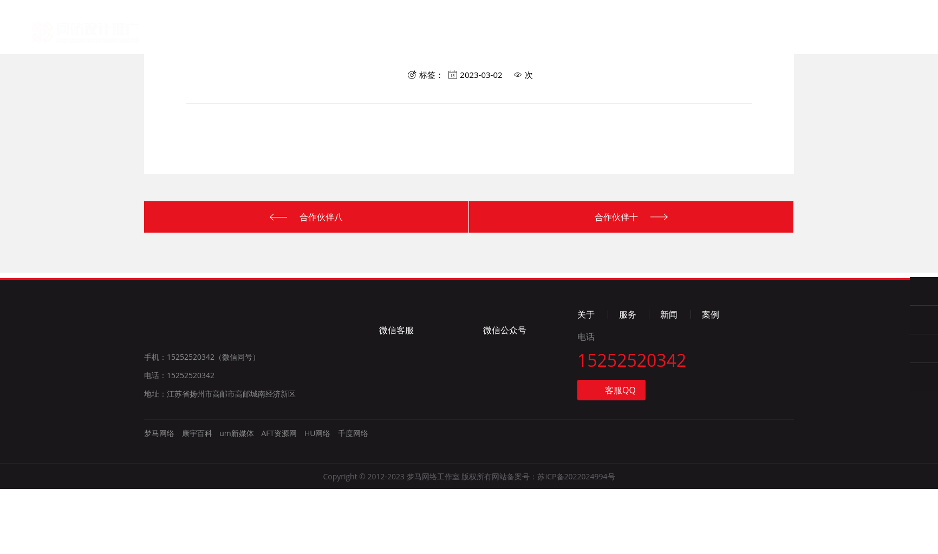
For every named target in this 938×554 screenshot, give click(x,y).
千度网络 (353, 498)
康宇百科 (197, 498)
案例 (506, 38)
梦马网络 (90, 27)
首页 (293, 33)
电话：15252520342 (179, 440)
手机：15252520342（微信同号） (202, 422)
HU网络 (317, 498)
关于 (346, 33)
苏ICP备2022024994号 (576, 541)
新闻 (453, 36)
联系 (560, 39)
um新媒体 (236, 498)
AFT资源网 (279, 498)
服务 (399, 34)
